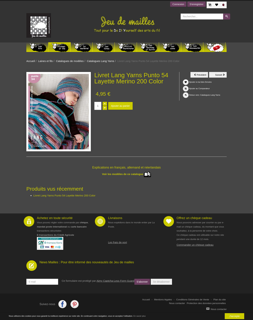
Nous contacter (177, 303)
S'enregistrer (196, 4)
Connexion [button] (178, 4)
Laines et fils (45, 61)
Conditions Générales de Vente (192, 299)
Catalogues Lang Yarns (100, 61)
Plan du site (219, 299)
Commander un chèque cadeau (195, 244)
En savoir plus (140, 316)
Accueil (30, 61)
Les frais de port (117, 242)
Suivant (221, 75)
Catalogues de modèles (70, 61)
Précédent (201, 75)
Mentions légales (163, 299)
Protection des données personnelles (206, 303)
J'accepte (234, 316)
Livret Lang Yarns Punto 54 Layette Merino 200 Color (64, 195)
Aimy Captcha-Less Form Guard (115, 280)
